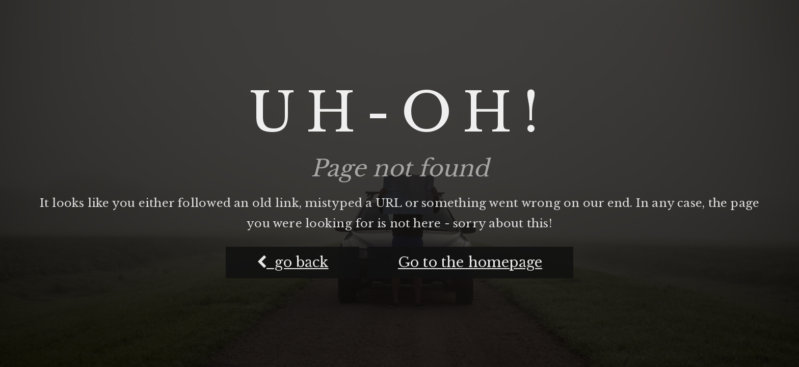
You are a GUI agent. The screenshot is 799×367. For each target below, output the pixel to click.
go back (293, 262)
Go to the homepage (470, 262)
